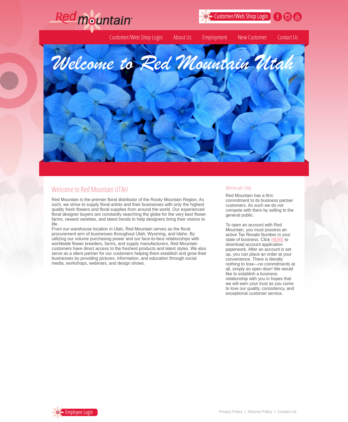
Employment (214, 37)
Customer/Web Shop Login (136, 37)
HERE (277, 239)
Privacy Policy (231, 412)
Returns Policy (260, 412)
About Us (182, 37)
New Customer (252, 37)
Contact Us (288, 37)
